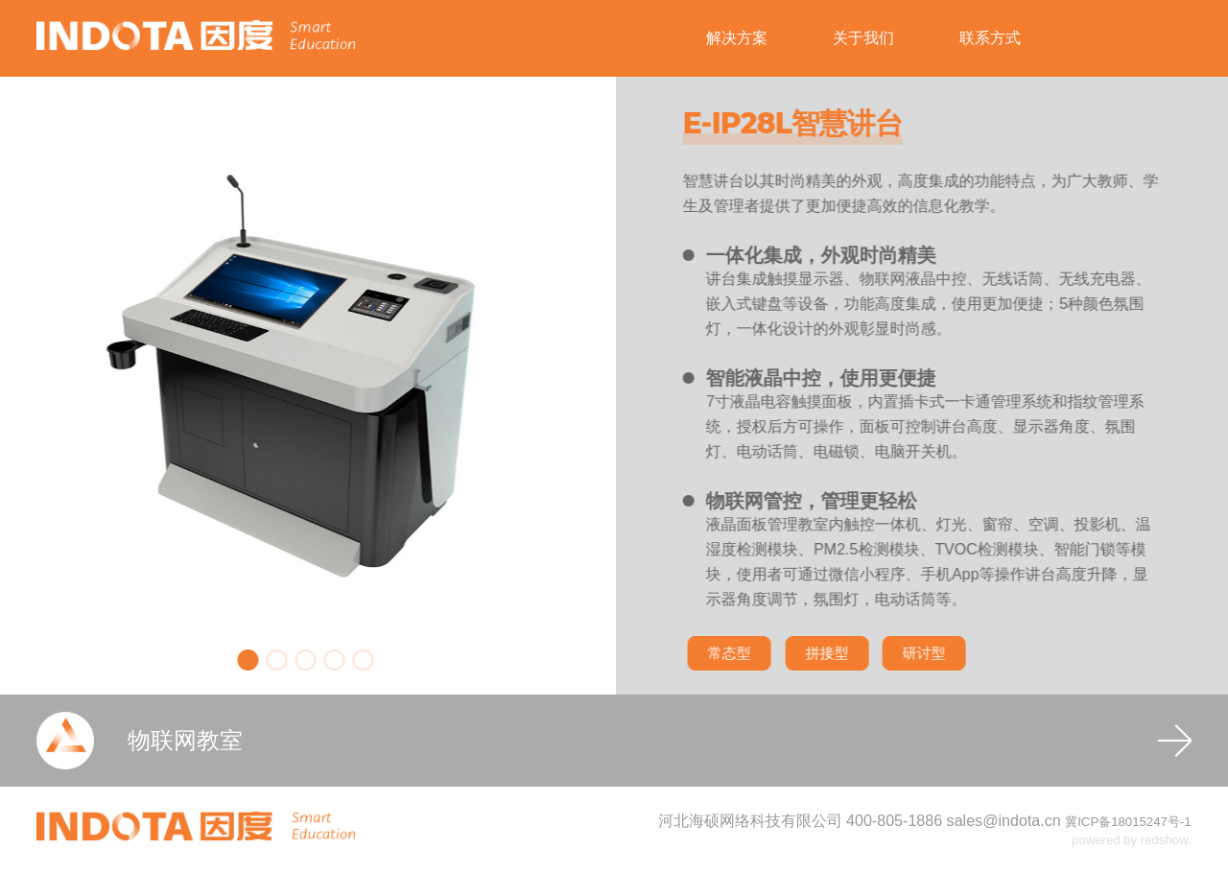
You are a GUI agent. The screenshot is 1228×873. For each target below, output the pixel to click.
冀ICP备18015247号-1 (1128, 821)
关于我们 (863, 38)
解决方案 (737, 38)
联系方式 (990, 38)
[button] (225, 660)
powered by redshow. (1132, 840)
